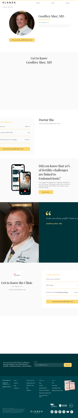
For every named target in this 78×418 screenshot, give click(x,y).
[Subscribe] (68, 365)
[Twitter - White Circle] (59, 411)
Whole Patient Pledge (62, 292)
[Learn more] (46, 192)
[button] (28, 390)
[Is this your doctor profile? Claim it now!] (22, 40)
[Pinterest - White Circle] (71, 411)
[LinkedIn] (52, 411)
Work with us (16, 388)
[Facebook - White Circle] (55, 411)
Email (35, 361)
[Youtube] (67, 411)
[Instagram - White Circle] (63, 411)
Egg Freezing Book (43, 388)
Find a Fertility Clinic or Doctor (43, 396)
